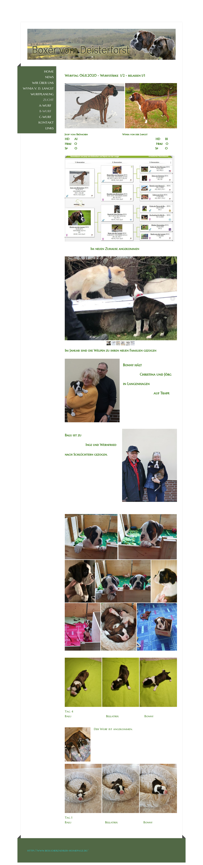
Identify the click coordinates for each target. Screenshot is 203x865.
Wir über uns (43, 85)
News (49, 79)
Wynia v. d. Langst (38, 91)
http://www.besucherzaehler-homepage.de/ (57, 853)
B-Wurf (45, 114)
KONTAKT (46, 125)
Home (49, 74)
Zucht (48, 102)
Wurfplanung (42, 97)
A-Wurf (45, 108)
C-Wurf (45, 119)
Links (49, 131)
